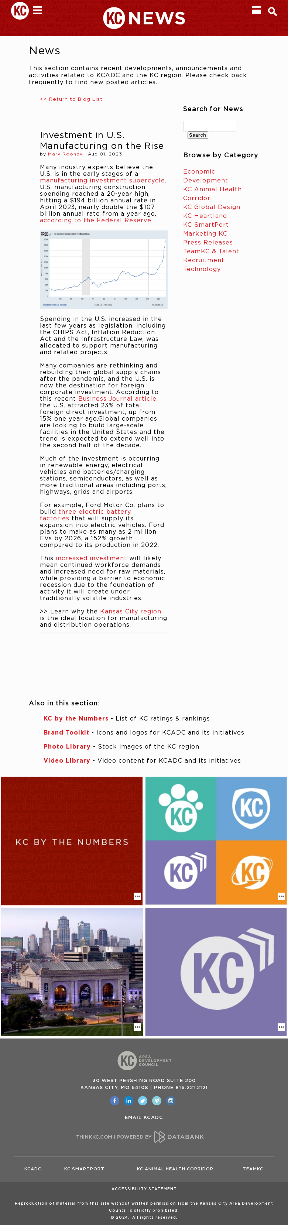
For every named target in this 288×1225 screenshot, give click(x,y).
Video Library (67, 761)
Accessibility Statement (144, 1189)
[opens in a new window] (114, 1100)
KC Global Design (211, 207)
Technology (202, 269)
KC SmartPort (206, 225)
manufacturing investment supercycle (102, 181)
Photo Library (67, 747)
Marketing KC (205, 234)
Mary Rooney (65, 154)
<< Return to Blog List (71, 99)
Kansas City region (130, 612)
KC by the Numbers (76, 719)
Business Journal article (117, 399)
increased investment (91, 558)
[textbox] (210, 126)
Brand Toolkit (66, 733)
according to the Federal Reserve (95, 220)
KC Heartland (205, 216)
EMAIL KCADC (144, 1117)
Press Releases (208, 243)
